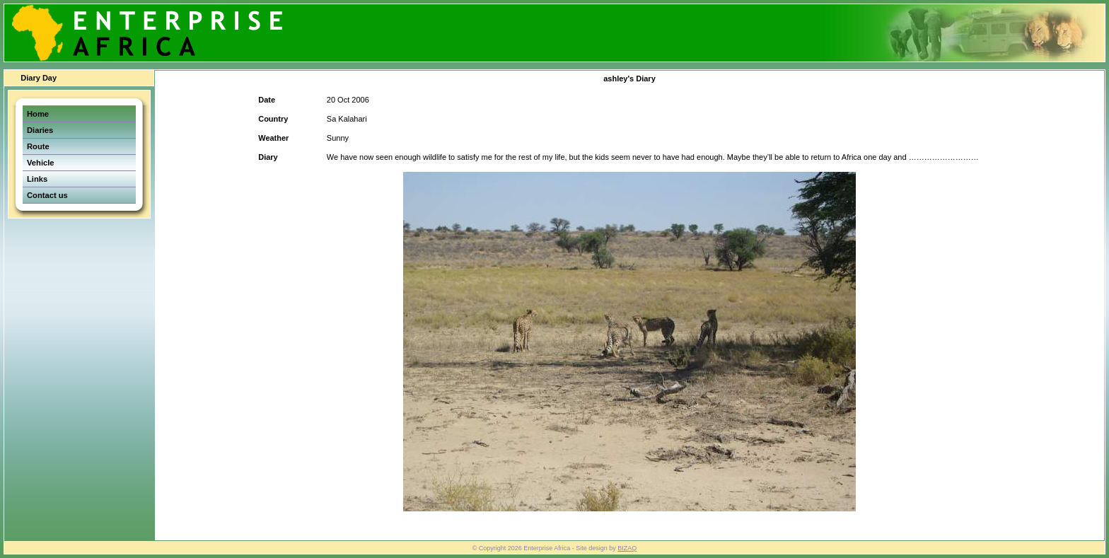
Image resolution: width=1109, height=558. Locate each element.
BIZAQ (627, 548)
